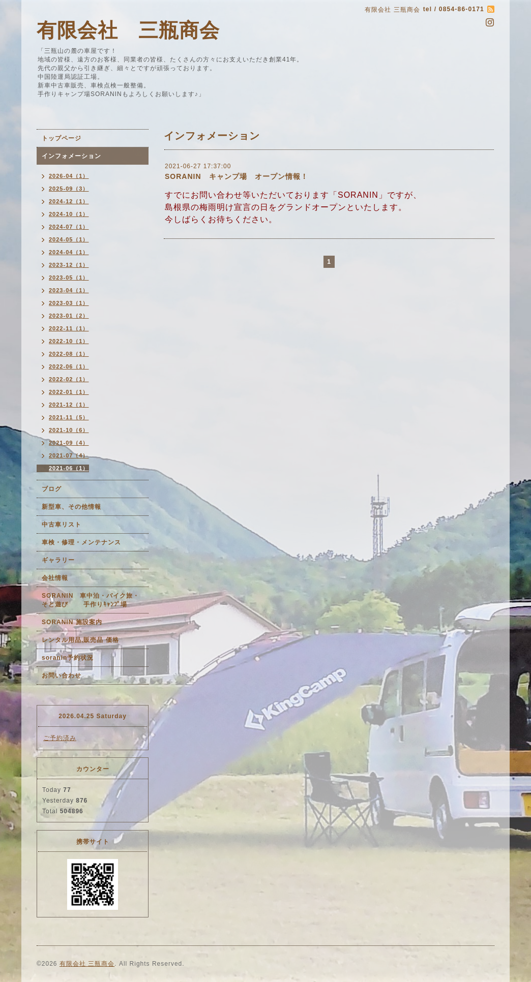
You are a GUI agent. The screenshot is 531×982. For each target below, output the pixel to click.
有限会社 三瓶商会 (128, 30)
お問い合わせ (61, 675)
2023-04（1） (69, 290)
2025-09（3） (69, 189)
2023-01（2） (69, 316)
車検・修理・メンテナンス (81, 542)
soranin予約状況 (68, 657)
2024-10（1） (69, 214)
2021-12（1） (69, 405)
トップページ (61, 138)
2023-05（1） (69, 277)
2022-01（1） (69, 392)
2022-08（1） (69, 354)
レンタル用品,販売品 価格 (80, 639)
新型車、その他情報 (71, 506)
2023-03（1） (69, 303)
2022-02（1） (69, 379)
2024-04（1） (69, 252)
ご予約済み (59, 738)
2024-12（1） (69, 201)
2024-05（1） (69, 239)
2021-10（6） (69, 430)
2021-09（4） (69, 443)
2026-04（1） (69, 176)
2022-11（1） (69, 328)
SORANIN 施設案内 (72, 622)
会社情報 (55, 577)
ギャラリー (58, 560)
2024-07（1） (69, 227)
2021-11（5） (69, 417)
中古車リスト (61, 524)
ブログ (52, 489)
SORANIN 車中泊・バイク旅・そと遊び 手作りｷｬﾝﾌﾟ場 (90, 600)
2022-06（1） (69, 366)
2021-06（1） (69, 468)
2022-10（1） (69, 341)
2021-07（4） (69, 455)
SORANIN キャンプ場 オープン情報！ (236, 176)
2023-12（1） (69, 265)
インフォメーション (71, 156)
